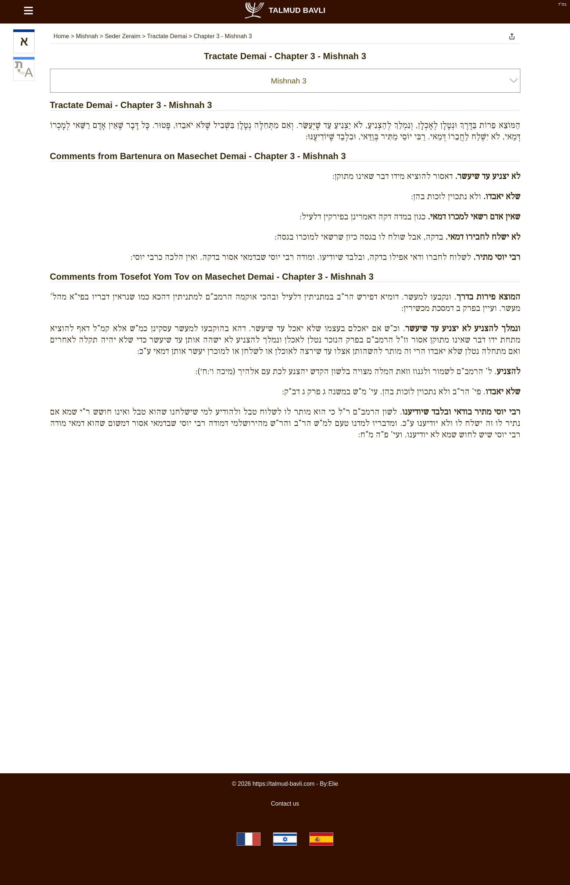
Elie (333, 784)
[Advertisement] (285, 478)
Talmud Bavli (284, 10)
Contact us (285, 803)
